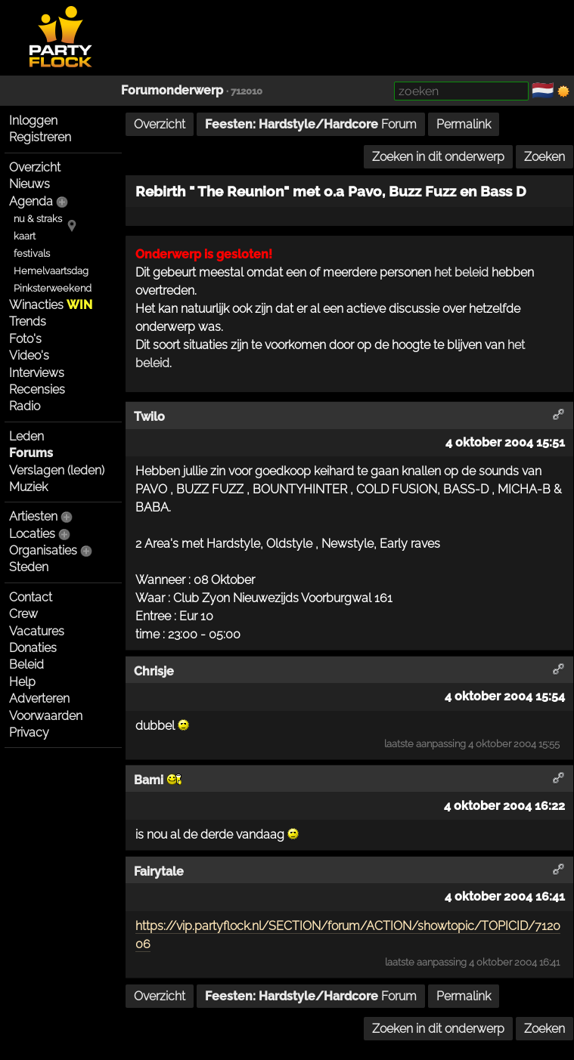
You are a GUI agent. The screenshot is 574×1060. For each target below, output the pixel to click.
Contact (30, 597)
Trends (27, 321)
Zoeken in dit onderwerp (438, 157)
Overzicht (35, 167)
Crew (23, 614)
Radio (24, 406)
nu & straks (38, 218)
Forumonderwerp (172, 90)
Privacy (29, 732)
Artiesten (33, 516)
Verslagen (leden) (56, 470)
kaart (25, 236)
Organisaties (43, 550)
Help (22, 682)
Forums (31, 453)
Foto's (25, 339)
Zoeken (544, 157)
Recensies (37, 389)
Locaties (32, 534)
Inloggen (33, 120)
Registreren (40, 137)
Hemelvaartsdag (51, 271)
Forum (311, 124)
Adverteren (39, 698)
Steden (28, 567)
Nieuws (29, 184)
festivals (32, 253)
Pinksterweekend (53, 288)
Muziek (28, 487)
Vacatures (36, 631)
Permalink (463, 124)
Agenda (31, 201)
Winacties (50, 305)
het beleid (461, 272)
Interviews (36, 373)
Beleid (26, 664)
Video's (29, 355)
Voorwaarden (45, 716)
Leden (26, 436)
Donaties (33, 648)
